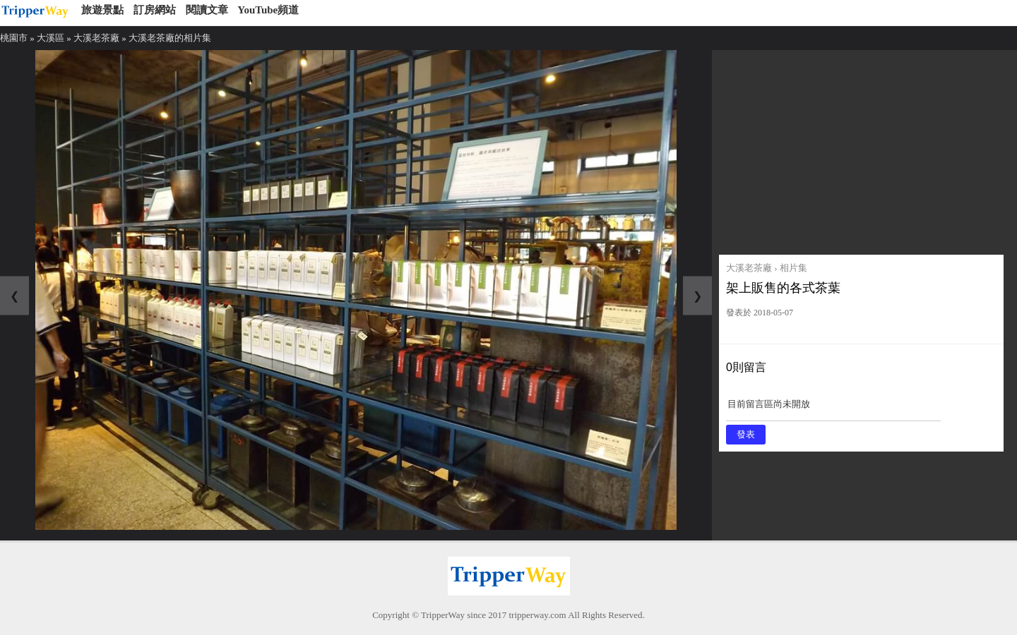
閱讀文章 (207, 10)
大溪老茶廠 (96, 37)
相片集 (793, 267)
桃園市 (14, 37)
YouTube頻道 (268, 10)
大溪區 (50, 37)
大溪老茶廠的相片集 (170, 37)
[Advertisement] (861, 149)
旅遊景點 (102, 10)
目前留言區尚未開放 (833, 409)
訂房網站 (154, 10)
